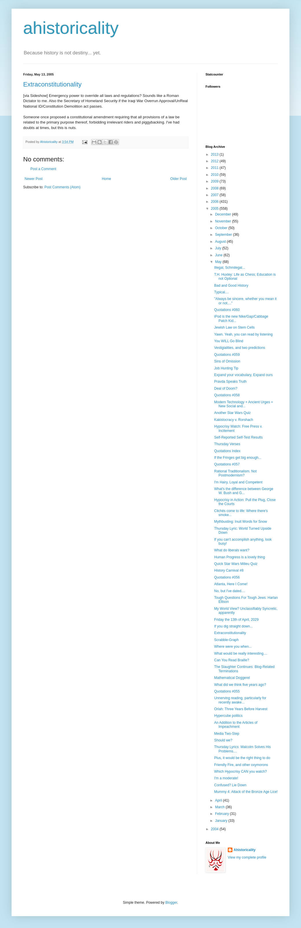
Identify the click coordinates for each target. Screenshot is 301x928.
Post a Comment (43, 169)
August (221, 242)
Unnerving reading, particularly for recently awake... (240, 700)
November (223, 221)
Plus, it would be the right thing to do (242, 758)
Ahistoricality (245, 850)
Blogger (171, 903)
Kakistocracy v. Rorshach (233, 420)
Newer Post (34, 179)
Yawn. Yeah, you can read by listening (243, 334)
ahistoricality (71, 28)
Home (106, 179)
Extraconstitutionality (52, 84)
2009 (215, 181)
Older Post (178, 179)
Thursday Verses (227, 444)
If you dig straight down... (233, 626)
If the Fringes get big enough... (237, 458)
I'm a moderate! (226, 778)
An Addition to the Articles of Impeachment (235, 725)
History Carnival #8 (228, 570)
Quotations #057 (227, 464)
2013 (215, 154)
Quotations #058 (227, 395)
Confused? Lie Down (230, 785)
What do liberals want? (231, 550)
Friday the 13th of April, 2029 (236, 620)
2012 (215, 161)
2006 (215, 202)
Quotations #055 (227, 691)
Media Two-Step (226, 734)
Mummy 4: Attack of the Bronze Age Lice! (246, 792)
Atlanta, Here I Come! (230, 584)
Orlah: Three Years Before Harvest (240, 709)
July (218, 248)
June (219, 255)
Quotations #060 (227, 310)
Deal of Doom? (225, 388)
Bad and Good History (231, 285)
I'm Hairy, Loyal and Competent (238, 482)
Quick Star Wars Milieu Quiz (236, 564)
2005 (215, 209)
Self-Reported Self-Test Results (238, 437)
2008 (215, 188)
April (219, 800)
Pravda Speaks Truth (230, 382)
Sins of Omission (227, 361)
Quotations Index (227, 451)
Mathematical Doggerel (232, 678)
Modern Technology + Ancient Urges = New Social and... (243, 404)
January (221, 821)
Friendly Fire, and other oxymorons (241, 765)
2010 (215, 175)
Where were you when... (233, 647)
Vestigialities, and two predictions (239, 348)
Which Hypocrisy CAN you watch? (240, 771)
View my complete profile (247, 857)
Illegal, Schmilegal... (229, 268)
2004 (215, 829)
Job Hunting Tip (226, 368)
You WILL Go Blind (228, 341)
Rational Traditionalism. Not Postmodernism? (235, 473)
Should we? (223, 740)
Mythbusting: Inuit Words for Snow (240, 522)
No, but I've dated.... (229, 591)
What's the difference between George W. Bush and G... (243, 491)
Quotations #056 (227, 577)
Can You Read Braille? (231, 660)
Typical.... (221, 292)
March (220, 807)
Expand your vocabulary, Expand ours (243, 375)
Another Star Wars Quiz (232, 413)
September (224, 235)
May (219, 262)
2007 (215, 195)
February (222, 814)
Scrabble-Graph (226, 640)
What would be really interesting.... (240, 653)
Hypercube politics (228, 716)
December (223, 214)
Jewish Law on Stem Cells (234, 327)
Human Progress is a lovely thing (239, 557)
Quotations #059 (227, 355)
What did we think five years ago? (240, 685)
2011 (215, 168)
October (221, 228)
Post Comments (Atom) (62, 187)
